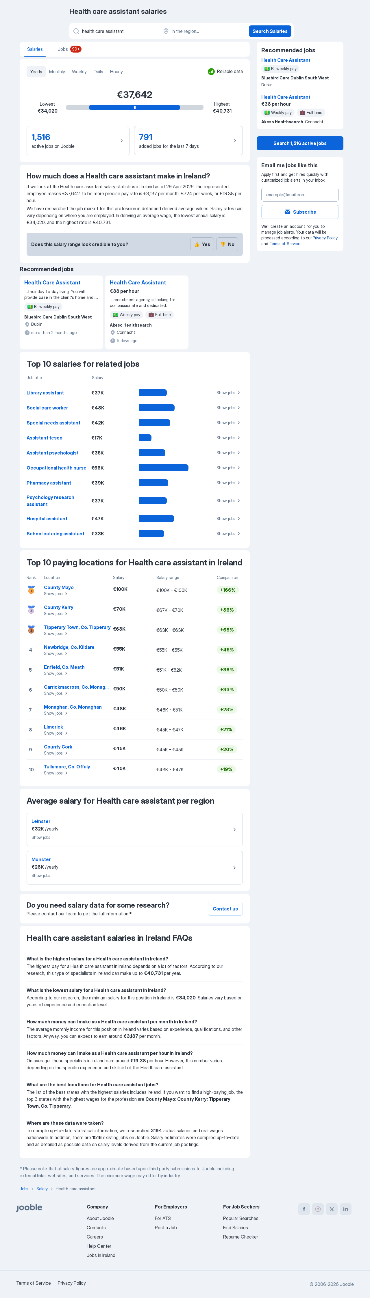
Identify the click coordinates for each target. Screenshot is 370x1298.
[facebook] (304, 1209)
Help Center (99, 1246)
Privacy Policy (325, 237)
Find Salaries (235, 1227)
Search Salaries (270, 31)
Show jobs (229, 393)
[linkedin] (346, 1209)
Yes (202, 244)
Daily (98, 72)
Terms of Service (284, 243)
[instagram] (318, 1209)
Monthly (57, 72)
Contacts (96, 1227)
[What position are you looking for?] (113, 31)
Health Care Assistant (52, 283)
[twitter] (332, 1209)
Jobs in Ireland (101, 1255)
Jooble (347, 1284)
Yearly (36, 72)
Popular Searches (240, 1218)
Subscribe (300, 211)
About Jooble (100, 1218)
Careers (95, 1237)
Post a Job (166, 1227)
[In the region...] (203, 31)
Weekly (79, 72)
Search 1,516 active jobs (300, 143)
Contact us (225, 909)
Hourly (116, 72)
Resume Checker (240, 1237)
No (227, 244)
